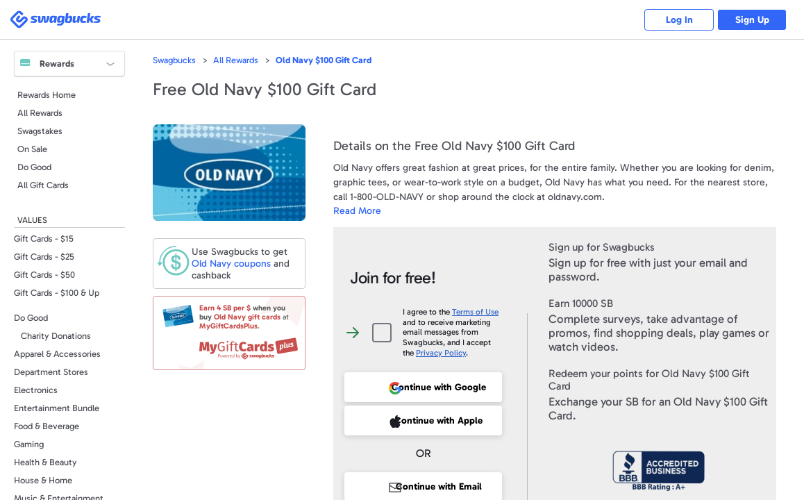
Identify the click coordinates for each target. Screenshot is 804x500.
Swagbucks (174, 60)
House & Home (43, 480)
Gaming (29, 444)
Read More (357, 211)
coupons (231, 263)
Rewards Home (46, 95)
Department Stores (51, 372)
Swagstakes (39, 131)
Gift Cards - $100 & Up (56, 293)
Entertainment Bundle (56, 408)
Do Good (34, 167)
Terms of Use (475, 312)
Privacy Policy (441, 353)
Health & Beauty (45, 462)
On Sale (32, 149)
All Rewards (39, 113)
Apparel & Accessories (57, 354)
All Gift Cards (43, 185)
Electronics (36, 390)
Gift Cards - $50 (44, 274)
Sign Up (752, 20)
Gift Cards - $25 (44, 256)
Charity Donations (56, 336)
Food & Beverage (46, 426)
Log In (679, 20)
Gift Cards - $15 (44, 238)
